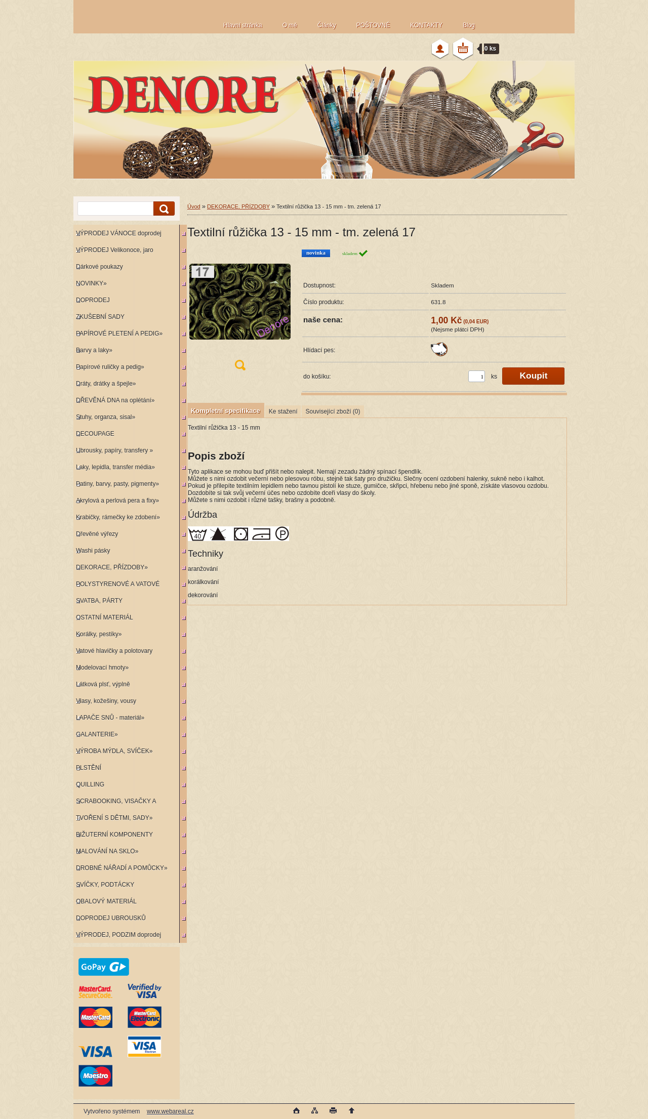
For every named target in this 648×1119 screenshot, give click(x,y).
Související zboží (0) (332, 411)
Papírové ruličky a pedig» (110, 366)
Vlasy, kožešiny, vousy (106, 700)
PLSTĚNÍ (88, 767)
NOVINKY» (91, 283)
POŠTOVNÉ (373, 25)
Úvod (193, 206)
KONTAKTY (426, 25)
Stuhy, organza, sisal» (105, 417)
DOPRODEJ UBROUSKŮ (111, 918)
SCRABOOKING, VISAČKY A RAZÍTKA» (114, 803)
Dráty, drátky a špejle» (106, 383)
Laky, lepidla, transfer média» (115, 467)
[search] (162, 208)
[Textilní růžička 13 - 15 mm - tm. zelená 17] (240, 313)
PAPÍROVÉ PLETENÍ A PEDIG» (119, 333)
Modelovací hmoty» (102, 667)
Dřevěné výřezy (97, 533)
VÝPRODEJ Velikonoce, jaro (114, 250)
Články (326, 25)
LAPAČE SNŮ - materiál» (110, 717)
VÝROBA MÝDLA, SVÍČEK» (114, 751)
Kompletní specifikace (225, 411)
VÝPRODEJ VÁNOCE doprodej (118, 233)
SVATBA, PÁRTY (99, 600)
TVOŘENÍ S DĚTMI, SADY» (114, 817)
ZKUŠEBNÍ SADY (100, 316)
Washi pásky (93, 550)
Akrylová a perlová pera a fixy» (117, 500)
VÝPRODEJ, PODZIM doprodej (118, 934)
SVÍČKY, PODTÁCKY (105, 884)
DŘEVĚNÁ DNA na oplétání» (115, 400)
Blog (469, 25)
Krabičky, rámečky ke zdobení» (118, 517)
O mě (289, 25)
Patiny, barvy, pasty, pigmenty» (117, 483)
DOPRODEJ (93, 300)
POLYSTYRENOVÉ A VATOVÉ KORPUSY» (116, 586)
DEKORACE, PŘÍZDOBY (238, 206)
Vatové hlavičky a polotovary (114, 650)
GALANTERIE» (97, 734)
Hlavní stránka (242, 25)
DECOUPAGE (95, 433)
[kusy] (476, 376)
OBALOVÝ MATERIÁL (106, 901)
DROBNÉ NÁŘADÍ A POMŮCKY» (122, 868)
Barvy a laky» (94, 350)
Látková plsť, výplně (103, 684)
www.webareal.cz (170, 1111)
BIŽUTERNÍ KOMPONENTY (114, 834)
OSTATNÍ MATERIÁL (104, 617)
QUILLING (90, 784)
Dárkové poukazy (99, 266)
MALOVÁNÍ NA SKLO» (107, 851)
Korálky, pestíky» (99, 634)
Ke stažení (283, 411)
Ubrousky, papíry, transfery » (114, 450)
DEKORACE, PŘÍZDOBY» (112, 567)
